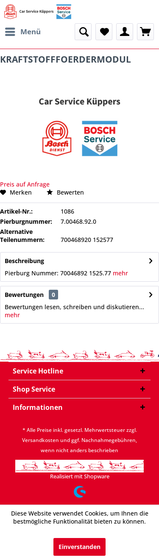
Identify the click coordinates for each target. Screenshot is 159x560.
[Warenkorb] (145, 31)
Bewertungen (24, 295)
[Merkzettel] (103, 31)
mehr (119, 273)
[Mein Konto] (124, 31)
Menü (23, 30)
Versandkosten (40, 440)
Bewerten (65, 192)
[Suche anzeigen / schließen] (83, 31)
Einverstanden (79, 547)
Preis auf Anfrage (25, 184)
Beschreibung (24, 261)
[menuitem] (22, 31)
